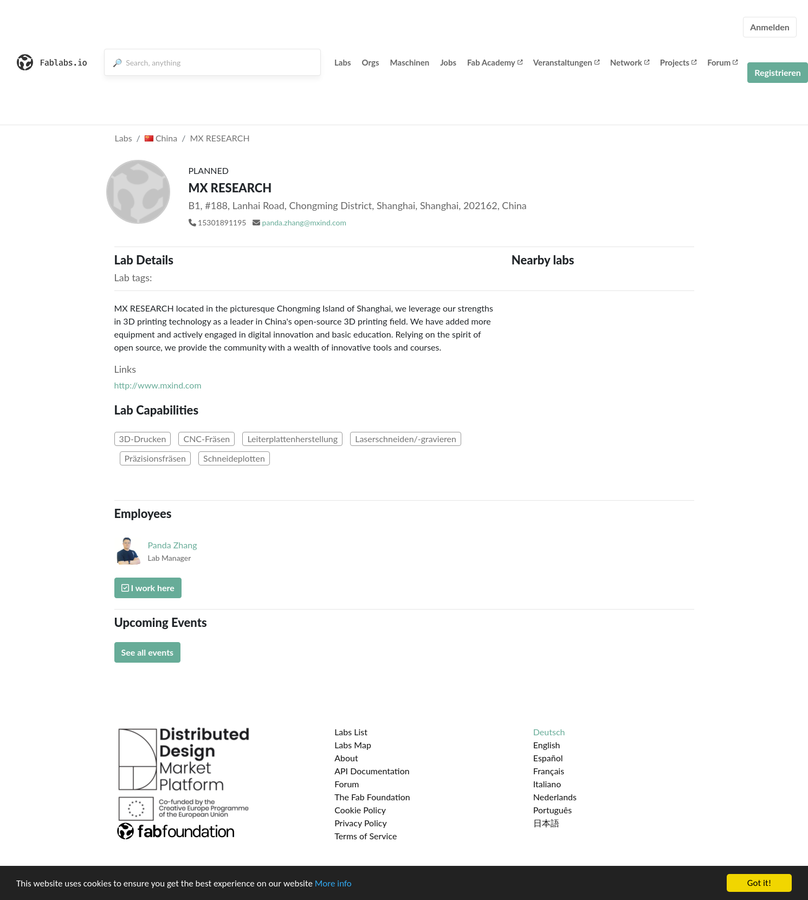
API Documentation (372, 771)
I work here (147, 587)
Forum (722, 62)
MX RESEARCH (219, 138)
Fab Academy (494, 62)
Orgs (370, 62)
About (346, 758)
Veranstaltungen (566, 62)
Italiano (547, 784)
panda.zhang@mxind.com (304, 222)
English (546, 745)
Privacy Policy (360, 823)
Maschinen (410, 62)
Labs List (350, 732)
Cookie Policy (360, 810)
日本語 (546, 823)
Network (629, 62)
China (161, 138)
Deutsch (549, 732)
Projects (678, 62)
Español (548, 758)
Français (548, 771)
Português (552, 810)
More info (333, 884)
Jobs (448, 62)
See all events (147, 652)
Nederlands (555, 797)
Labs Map (352, 745)
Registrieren (777, 72)
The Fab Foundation (372, 797)
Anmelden (770, 27)
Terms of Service (365, 836)
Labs (342, 62)
